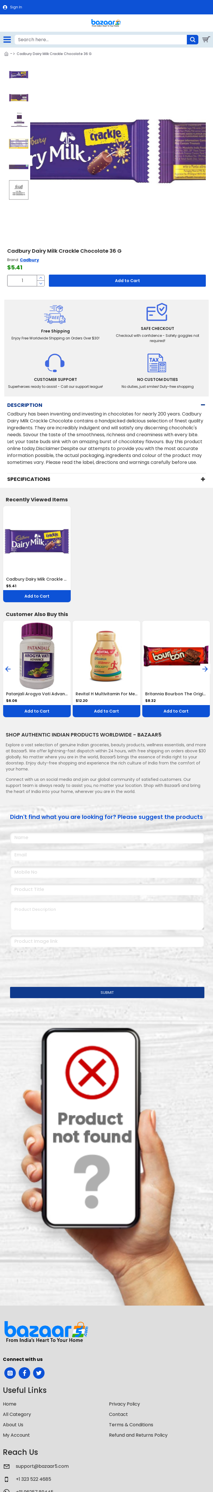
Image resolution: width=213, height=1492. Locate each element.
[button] (19, 68)
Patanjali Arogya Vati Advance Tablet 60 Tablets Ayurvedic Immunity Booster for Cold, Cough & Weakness (37, 693)
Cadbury (29, 260)
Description (24, 405)
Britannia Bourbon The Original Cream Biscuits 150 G (176, 693)
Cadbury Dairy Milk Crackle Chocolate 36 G (37, 579)
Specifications (28, 479)
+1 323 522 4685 (33, 1479)
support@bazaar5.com (42, 1466)
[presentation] (50, 963)
